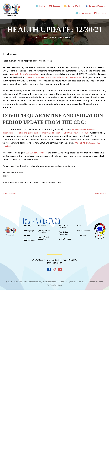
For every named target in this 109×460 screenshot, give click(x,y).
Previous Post (10, 194)
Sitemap (85, 282)
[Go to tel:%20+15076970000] (54, 260)
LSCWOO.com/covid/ (36, 153)
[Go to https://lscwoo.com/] (57, 221)
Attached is (27, 74)
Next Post (100, 194)
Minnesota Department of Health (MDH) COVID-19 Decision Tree (63, 77)
